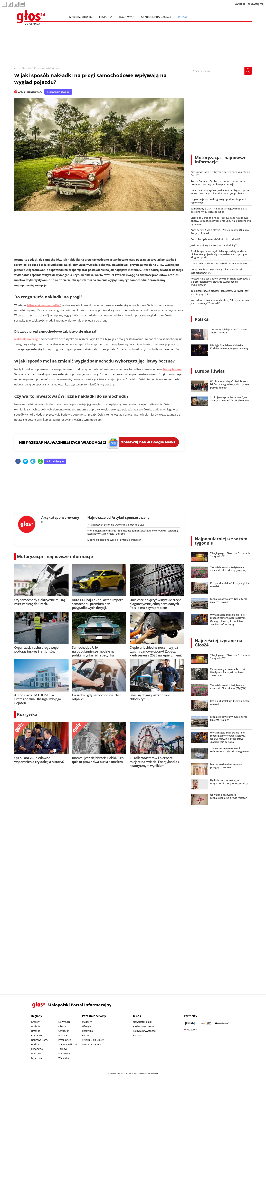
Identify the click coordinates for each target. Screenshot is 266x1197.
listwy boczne (172, 369)
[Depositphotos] (222, 1022)
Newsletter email (142, 1021)
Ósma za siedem (91, 1044)
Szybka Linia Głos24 (156, 17)
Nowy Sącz (64, 1021)
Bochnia (35, 1026)
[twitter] (25, 462)
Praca (182, 17)
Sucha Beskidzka (67, 1044)
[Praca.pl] (190, 1022)
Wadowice (64, 1053)
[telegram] (33, 462)
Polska (202, 319)
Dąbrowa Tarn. (39, 1039)
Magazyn (87, 1021)
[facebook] (18, 462)
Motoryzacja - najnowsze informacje (55, 556)
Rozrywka (126, 17)
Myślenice (37, 1058)
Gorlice (35, 1044)
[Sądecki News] (206, 1022)
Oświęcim (63, 1030)
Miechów (36, 1053)
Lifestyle (86, 1026)
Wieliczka (63, 1058)
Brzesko (35, 1030)
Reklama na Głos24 (144, 1026)
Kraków (35, 1021)
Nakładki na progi (26, 339)
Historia (105, 17)
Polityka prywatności (144, 1030)
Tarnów (62, 1048)
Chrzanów (37, 1035)
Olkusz (62, 1026)
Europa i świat (210, 371)
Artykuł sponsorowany (30, 91)
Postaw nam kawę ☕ (58, 91)
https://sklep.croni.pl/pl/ (44, 305)
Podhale (63, 1035)
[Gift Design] (190, 1030)
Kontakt (137, 1035)
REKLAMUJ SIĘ (255, 4)
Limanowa (37, 1048)
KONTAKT (240, 4)
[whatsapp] (40, 462)
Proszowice (64, 1039)
